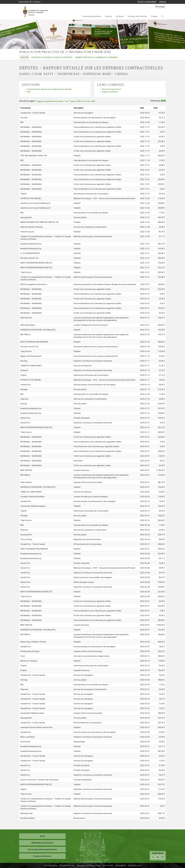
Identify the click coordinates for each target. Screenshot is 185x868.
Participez (120, 16)
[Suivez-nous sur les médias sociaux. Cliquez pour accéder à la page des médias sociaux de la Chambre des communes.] (158, 855)
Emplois (154, 16)
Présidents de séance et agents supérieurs (51, 57)
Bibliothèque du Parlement (42, 843)
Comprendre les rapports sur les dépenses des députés (49, 89)
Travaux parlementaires (91, 16)
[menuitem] (147, 2)
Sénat (42, 836)
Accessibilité (121, 865)
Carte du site (108, 865)
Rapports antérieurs (110, 92)
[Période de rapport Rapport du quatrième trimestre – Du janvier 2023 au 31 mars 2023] (67, 101)
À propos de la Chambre (137, 16)
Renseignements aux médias (88, 865)
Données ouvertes (67, 865)
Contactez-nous (134, 865)
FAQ (28, 92)
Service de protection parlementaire (42, 849)
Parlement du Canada (29, 2)
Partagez (160, 7)
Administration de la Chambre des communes (96, 57)
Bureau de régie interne (111, 89)
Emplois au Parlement (42, 856)
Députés (108, 16)
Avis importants (50, 865)
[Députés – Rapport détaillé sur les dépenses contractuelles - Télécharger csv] (163, 101)
